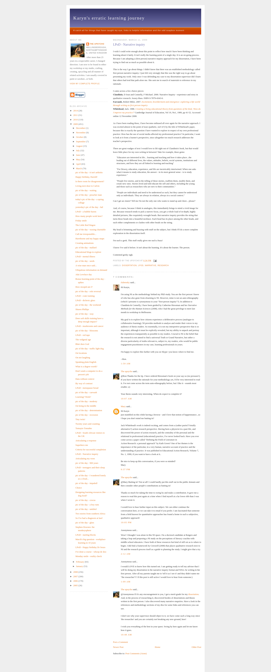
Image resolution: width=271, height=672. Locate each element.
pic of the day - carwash (86, 392)
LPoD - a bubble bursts (85, 211)
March (79, 168)
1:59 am (125, 363)
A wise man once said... (86, 265)
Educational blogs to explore (88, 252)
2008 (75, 572)
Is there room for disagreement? (89, 181)
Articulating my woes (85, 458)
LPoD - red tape (82, 335)
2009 (75, 124)
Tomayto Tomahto (83, 428)
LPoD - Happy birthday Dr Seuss (90, 547)
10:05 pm (126, 522)
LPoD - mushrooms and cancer (89, 326)
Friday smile (81, 220)
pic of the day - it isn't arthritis (88, 172)
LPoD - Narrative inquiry (129, 44)
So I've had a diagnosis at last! (89, 518)
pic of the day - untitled (85, 509)
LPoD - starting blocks (85, 535)
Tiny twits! (80, 419)
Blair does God (82, 344)
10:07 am (126, 398)
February (80, 561)
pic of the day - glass (84, 522)
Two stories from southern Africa (90, 513)
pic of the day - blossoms (86, 330)
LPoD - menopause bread (86, 388)
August (79, 146)
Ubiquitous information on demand (91, 270)
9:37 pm (125, 469)
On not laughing (82, 357)
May (78, 159)
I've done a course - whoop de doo (90, 551)
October (80, 137)
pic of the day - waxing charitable (90, 229)
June (78, 155)
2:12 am (125, 554)
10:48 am (126, 634)
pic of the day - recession (86, 415)
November (81, 132)
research (163, 265)
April (78, 164)
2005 (75, 585)
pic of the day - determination (88, 410)
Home (157, 647)
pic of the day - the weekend (88, 305)
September (81, 141)
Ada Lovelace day (83, 274)
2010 (75, 119)
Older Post (196, 647)
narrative (150, 265)
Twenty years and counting (87, 424)
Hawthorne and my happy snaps (89, 238)
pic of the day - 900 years (86, 463)
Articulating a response (85, 440)
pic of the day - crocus (85, 500)
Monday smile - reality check (88, 556)
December (81, 128)
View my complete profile (85, 84)
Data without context (84, 379)
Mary (123, 406)
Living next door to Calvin (87, 186)
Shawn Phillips (82, 309)
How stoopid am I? (83, 287)
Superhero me (81, 445)
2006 (75, 581)
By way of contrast (83, 383)
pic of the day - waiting (85, 190)
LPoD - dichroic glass (85, 300)
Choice (78, 487)
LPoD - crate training (85, 296)
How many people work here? (88, 216)
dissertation (193, 594)
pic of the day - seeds (84, 261)
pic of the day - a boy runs (87, 504)
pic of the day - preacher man (88, 195)
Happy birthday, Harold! (86, 177)
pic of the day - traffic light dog (89, 348)
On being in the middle (85, 406)
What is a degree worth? (86, 366)
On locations (81, 353)
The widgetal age (83, 339)
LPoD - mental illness (85, 256)
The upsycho (126, 371)
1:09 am (125, 581)
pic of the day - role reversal (88, 291)
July (78, 150)
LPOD (141, 265)
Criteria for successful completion (90, 449)
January (80, 566)
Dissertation (129, 265)
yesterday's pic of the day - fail (89, 207)
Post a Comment (120, 642)
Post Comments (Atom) (136, 653)
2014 (75, 110)
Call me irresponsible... (85, 234)
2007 (75, 576)
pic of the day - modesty (86, 401)
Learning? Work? (83, 397)
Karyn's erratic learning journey (109, 18)
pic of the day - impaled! (86, 483)
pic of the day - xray (84, 314)
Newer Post (118, 647)
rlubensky (125, 282)
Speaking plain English (85, 362)
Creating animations (84, 243)
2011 (75, 115)
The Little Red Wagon (85, 225)
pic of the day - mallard (85, 247)
